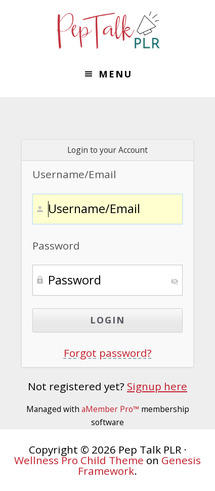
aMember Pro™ (110, 409)
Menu (115, 74)
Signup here (157, 386)
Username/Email (74, 174)
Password (56, 245)
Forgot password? (108, 353)
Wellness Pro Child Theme (79, 460)
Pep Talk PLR (108, 30)
